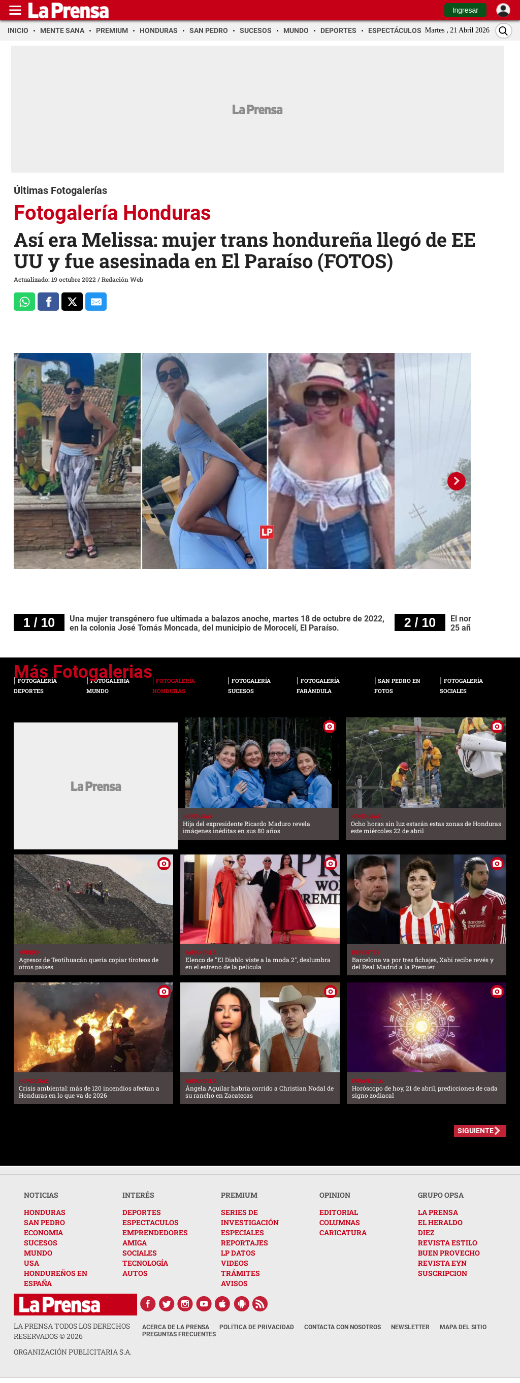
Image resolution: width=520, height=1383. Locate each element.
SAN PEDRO (44, 1222)
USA (31, 1263)
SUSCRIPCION (442, 1273)
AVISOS (234, 1283)
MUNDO (38, 1253)
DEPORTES (141, 1212)
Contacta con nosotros (342, 1327)
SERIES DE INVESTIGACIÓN (250, 1217)
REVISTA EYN (442, 1263)
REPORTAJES (244, 1242)
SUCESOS (40, 1242)
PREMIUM (239, 1195)
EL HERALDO (440, 1222)
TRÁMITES (240, 1273)
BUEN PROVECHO (449, 1253)
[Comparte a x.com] (72, 301)
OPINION (334, 1195)
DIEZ (426, 1232)
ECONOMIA (43, 1232)
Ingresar (465, 10)
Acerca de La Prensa (175, 1327)
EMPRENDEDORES (155, 1232)
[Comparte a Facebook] (48, 301)
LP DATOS (238, 1253)
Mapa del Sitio (463, 1327)
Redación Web (122, 279)
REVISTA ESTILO (447, 1242)
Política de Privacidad (256, 1327)
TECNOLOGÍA (145, 1263)
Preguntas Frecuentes (179, 1334)
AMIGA (134, 1242)
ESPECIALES (242, 1232)
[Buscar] (503, 31)
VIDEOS (234, 1263)
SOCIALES (139, 1253)
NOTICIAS (41, 1195)
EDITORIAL (338, 1212)
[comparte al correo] (96, 301)
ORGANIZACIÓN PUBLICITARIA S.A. (73, 1352)
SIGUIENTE (476, 1131)
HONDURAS (45, 1212)
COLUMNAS (339, 1222)
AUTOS (135, 1273)
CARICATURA (343, 1232)
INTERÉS (138, 1195)
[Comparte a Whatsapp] (24, 301)
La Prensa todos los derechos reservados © (72, 1331)
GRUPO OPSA (441, 1195)
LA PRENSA (438, 1212)
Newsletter (410, 1327)
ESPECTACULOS (150, 1222)
